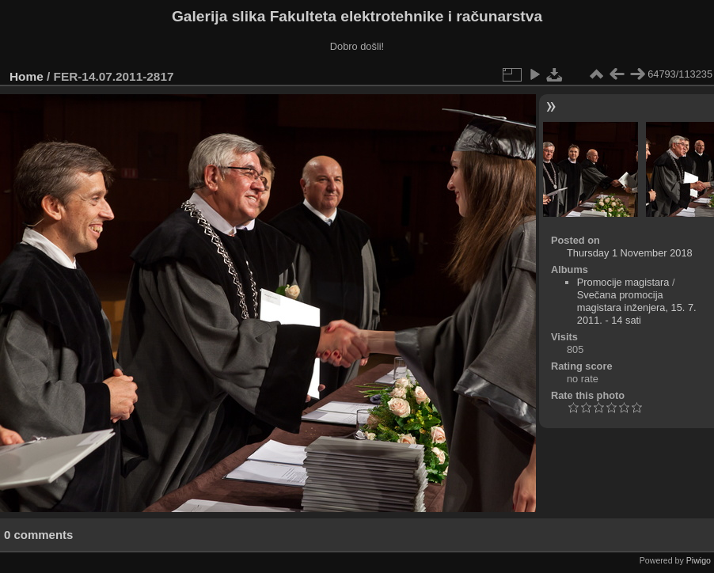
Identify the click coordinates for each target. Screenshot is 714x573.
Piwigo (698, 560)
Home (26, 76)
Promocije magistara (623, 282)
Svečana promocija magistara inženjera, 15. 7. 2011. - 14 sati (637, 307)
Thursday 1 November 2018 (630, 253)
